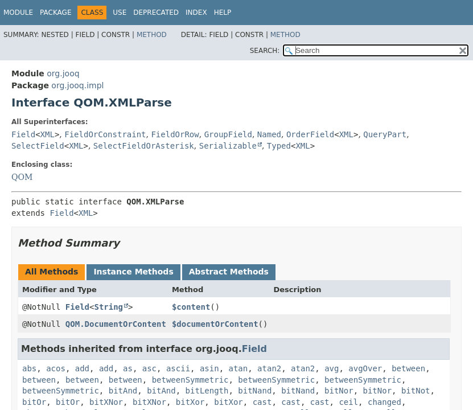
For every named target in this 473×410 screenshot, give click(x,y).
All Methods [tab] (51, 271)
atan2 (269, 368)
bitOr (34, 402)
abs (29, 368)
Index (196, 13)
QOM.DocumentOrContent (115, 324)
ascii (178, 368)
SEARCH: (265, 51)
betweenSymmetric (190, 379)
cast (262, 402)
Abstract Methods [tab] (229, 271)
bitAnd (123, 390)
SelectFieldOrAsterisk (143, 145)
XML (47, 134)
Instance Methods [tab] (133, 271)
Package (55, 13)
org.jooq (63, 73)
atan (238, 368)
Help (223, 13)
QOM (21, 177)
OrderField (310, 134)
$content (191, 306)
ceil (348, 402)
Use (119, 13)
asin (209, 368)
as (128, 368)
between (408, 368)
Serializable (228, 145)
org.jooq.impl (77, 85)
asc (149, 368)
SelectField (37, 145)
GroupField (228, 134)
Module (18, 13)
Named (269, 134)
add (82, 368)
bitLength (207, 390)
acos (55, 368)
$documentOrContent (215, 324)
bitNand (255, 390)
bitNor (338, 390)
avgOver (365, 368)
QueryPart (384, 134)
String (108, 306)
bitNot (415, 390)
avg (331, 368)
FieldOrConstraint (105, 134)
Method (152, 35)
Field (23, 134)
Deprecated (156, 13)
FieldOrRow (175, 134)
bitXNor (106, 402)
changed (384, 402)
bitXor (190, 402)
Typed (279, 145)
